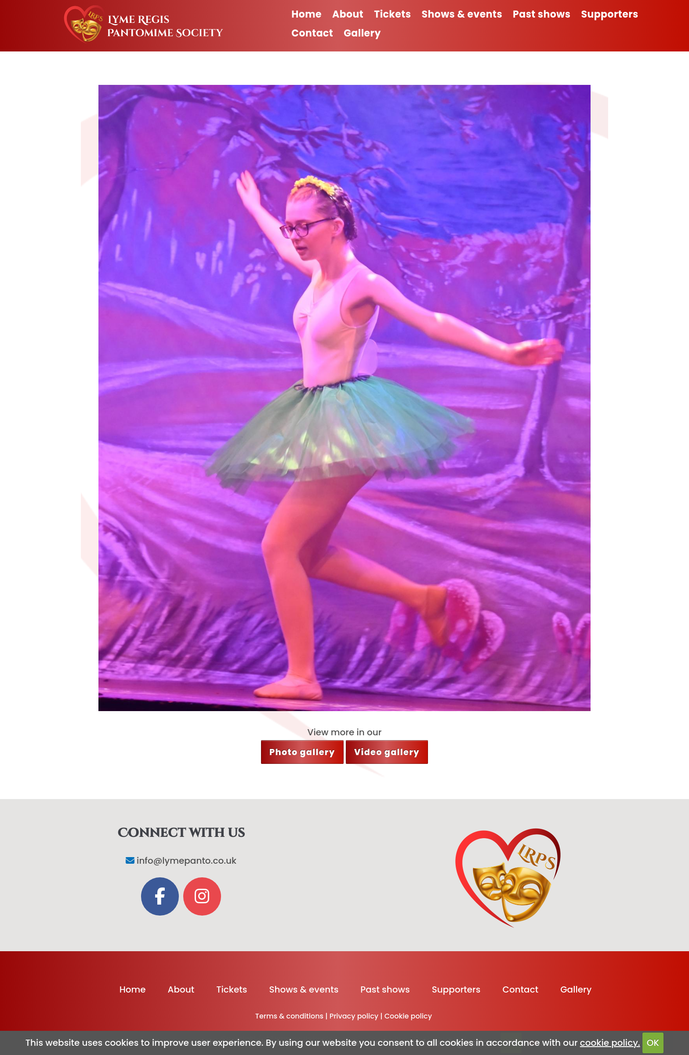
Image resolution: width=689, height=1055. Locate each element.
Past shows (541, 14)
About (347, 14)
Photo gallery (302, 752)
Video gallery (387, 752)
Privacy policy (354, 1016)
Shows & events (461, 14)
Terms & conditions (289, 1016)
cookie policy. (610, 1043)
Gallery (362, 33)
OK (653, 1043)
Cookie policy (408, 1016)
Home (306, 14)
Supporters (609, 14)
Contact (312, 33)
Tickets (392, 14)
